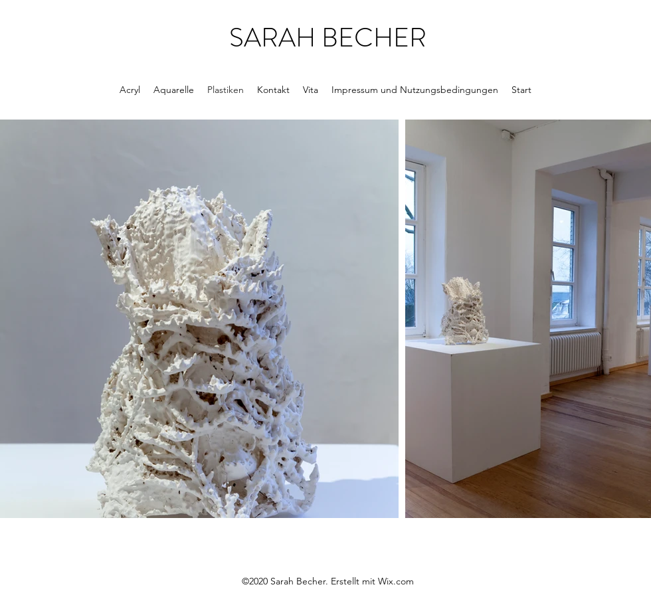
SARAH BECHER (327, 37)
